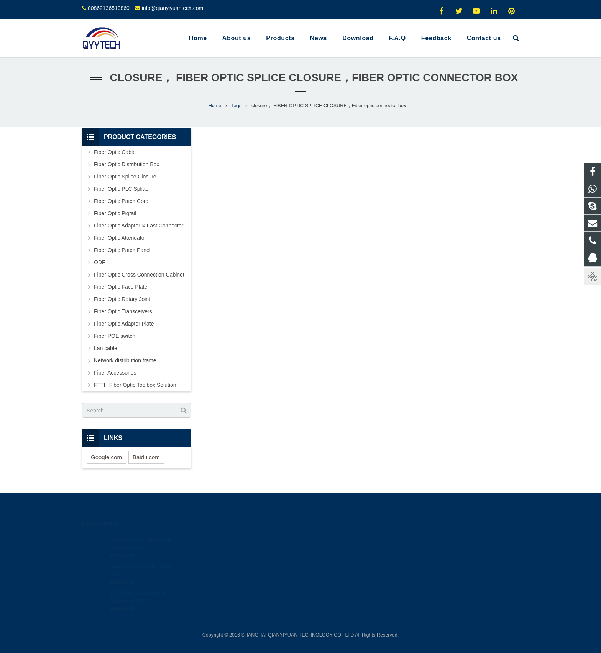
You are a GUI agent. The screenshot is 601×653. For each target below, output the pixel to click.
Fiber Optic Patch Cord (121, 201)
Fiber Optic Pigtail (115, 213)
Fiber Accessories (115, 373)
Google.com (106, 457)
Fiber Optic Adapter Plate (124, 324)
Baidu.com (146, 457)
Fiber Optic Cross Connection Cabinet (139, 275)
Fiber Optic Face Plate (120, 287)
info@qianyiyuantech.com (173, 8)
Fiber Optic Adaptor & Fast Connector (138, 226)
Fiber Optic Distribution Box (126, 164)
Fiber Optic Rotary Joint (122, 299)
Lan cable (105, 348)
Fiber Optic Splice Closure (125, 176)
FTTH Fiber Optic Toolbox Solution (135, 385)
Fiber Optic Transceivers (123, 311)
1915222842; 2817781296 (343, 539)
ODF (99, 262)
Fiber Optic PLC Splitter (122, 189)
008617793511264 (334, 550)
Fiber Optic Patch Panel (122, 250)
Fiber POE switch (114, 336)
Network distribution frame (125, 360)
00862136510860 (109, 8)
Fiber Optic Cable (115, 152)
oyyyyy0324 (327, 583)
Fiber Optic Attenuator (120, 238)
